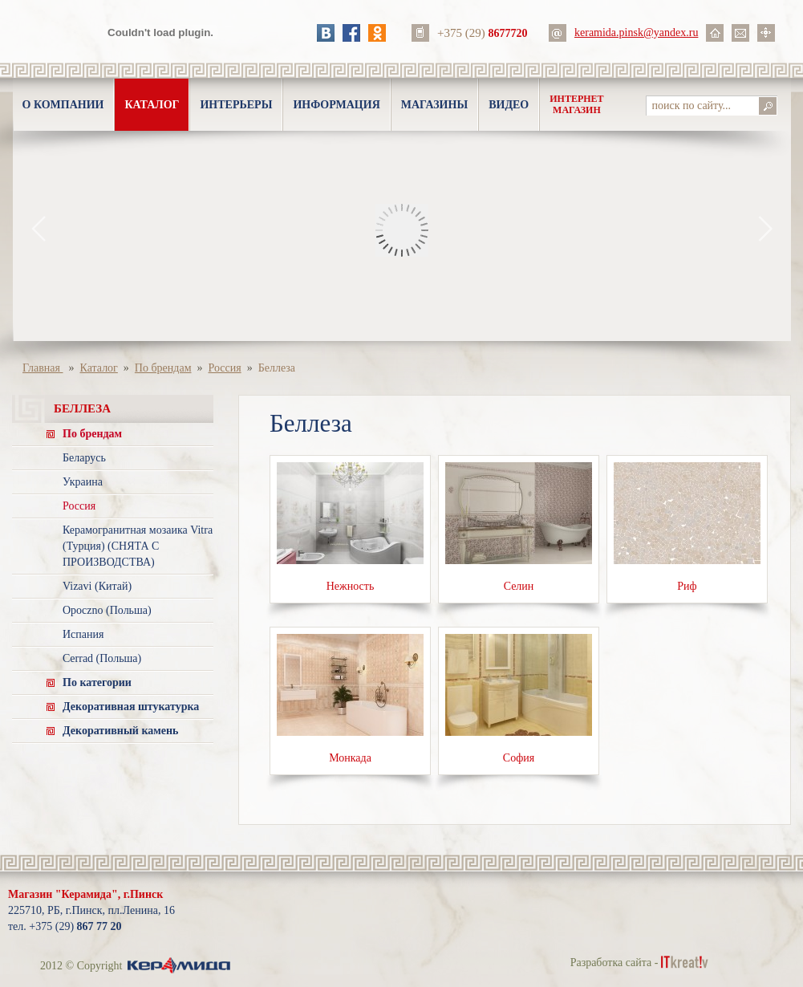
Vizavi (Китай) (97, 586)
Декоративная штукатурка (131, 707)
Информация (336, 105)
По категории (97, 682)
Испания (83, 634)
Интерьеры (236, 105)
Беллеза (276, 368)
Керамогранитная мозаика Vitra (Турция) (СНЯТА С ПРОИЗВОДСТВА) (138, 546)
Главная (42, 368)
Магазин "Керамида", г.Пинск (85, 894)
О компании (63, 105)
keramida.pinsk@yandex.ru (636, 32)
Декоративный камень (120, 731)
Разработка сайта (611, 963)
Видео (509, 105)
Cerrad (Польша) (102, 658)
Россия (225, 368)
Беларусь (84, 458)
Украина (83, 482)
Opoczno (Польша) (107, 610)
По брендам (163, 368)
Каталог (151, 105)
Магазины (434, 105)
